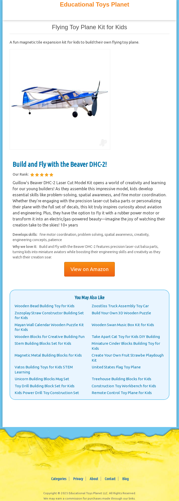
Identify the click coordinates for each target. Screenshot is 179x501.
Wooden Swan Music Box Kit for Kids (123, 325)
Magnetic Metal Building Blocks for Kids (48, 355)
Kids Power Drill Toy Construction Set (47, 393)
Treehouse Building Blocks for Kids (121, 379)
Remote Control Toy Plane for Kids (122, 393)
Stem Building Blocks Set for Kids (43, 343)
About (94, 479)
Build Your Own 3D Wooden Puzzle (121, 313)
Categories (58, 479)
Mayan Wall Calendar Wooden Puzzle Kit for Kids (49, 327)
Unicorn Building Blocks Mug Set (42, 379)
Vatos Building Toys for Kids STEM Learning (44, 369)
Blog (125, 479)
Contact (110, 479)
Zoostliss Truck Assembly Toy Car (120, 306)
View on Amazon (89, 269)
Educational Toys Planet (94, 4)
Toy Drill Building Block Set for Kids (45, 386)
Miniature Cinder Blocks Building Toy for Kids (126, 346)
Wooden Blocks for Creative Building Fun (50, 336)
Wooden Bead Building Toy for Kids (45, 306)
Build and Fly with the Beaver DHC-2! (60, 164)
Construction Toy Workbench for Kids (124, 386)
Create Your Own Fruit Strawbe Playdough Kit (128, 357)
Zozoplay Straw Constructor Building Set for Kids (49, 315)
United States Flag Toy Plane (116, 367)
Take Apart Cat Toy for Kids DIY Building (126, 336)
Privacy (78, 479)
